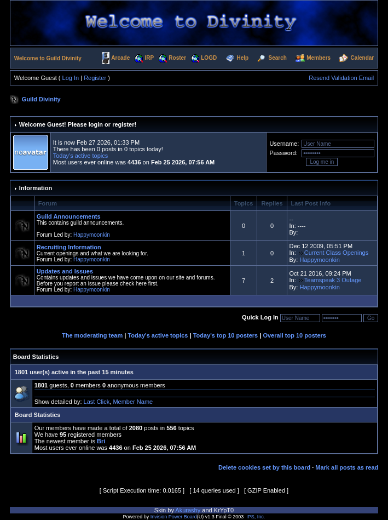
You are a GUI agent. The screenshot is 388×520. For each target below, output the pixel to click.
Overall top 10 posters (294, 335)
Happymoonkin (91, 235)
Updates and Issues (65, 271)
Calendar (362, 58)
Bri (101, 441)
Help (243, 58)
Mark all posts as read (346, 467)
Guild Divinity (41, 99)
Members (318, 58)
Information (36, 188)
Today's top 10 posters (225, 335)
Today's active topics (80, 155)
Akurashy (187, 510)
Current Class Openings (336, 252)
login (96, 124)
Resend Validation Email (341, 78)
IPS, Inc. (255, 516)
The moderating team (92, 335)
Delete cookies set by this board (264, 467)
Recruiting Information (69, 247)
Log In (70, 78)
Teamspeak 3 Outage (333, 280)
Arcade (120, 58)
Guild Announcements (69, 216)
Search (278, 58)
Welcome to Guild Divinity (48, 58)
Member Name (133, 401)
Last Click (97, 401)
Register (95, 78)
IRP (149, 58)
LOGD (209, 58)
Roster (177, 58)
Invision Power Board (173, 516)
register (123, 124)
